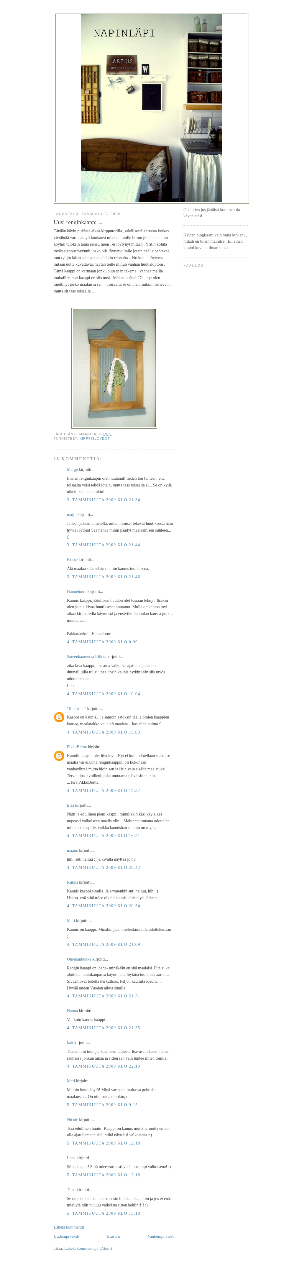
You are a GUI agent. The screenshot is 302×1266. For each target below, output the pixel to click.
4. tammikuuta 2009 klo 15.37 (103, 790)
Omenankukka (79, 959)
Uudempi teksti (66, 1236)
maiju (71, 514)
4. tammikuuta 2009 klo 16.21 (103, 835)
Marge (72, 469)
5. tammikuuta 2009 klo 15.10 (103, 1213)
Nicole (72, 1119)
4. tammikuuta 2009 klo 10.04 (103, 693)
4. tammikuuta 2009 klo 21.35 (103, 1027)
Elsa (70, 805)
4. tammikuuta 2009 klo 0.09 (102, 641)
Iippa (71, 1157)
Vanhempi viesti (161, 1236)
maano (72, 850)
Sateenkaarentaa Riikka (86, 656)
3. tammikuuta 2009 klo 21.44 (103, 544)
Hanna (72, 1010)
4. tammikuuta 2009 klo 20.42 (103, 867)
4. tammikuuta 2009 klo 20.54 (103, 905)
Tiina (71, 1189)
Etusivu (113, 1236)
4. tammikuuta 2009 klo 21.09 (103, 944)
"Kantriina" (76, 708)
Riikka (72, 882)
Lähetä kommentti (69, 1227)
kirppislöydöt (95, 438)
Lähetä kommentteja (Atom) (88, 1248)
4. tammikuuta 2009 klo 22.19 (103, 1066)
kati (70, 1042)
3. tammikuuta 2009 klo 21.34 (103, 499)
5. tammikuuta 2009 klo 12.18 (103, 1143)
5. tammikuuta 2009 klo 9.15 (102, 1104)
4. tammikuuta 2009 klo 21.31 (103, 996)
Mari (71, 920)
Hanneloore (76, 591)
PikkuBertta (77, 746)
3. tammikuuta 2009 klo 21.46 (103, 576)
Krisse (72, 559)
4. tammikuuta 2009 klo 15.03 (103, 732)
